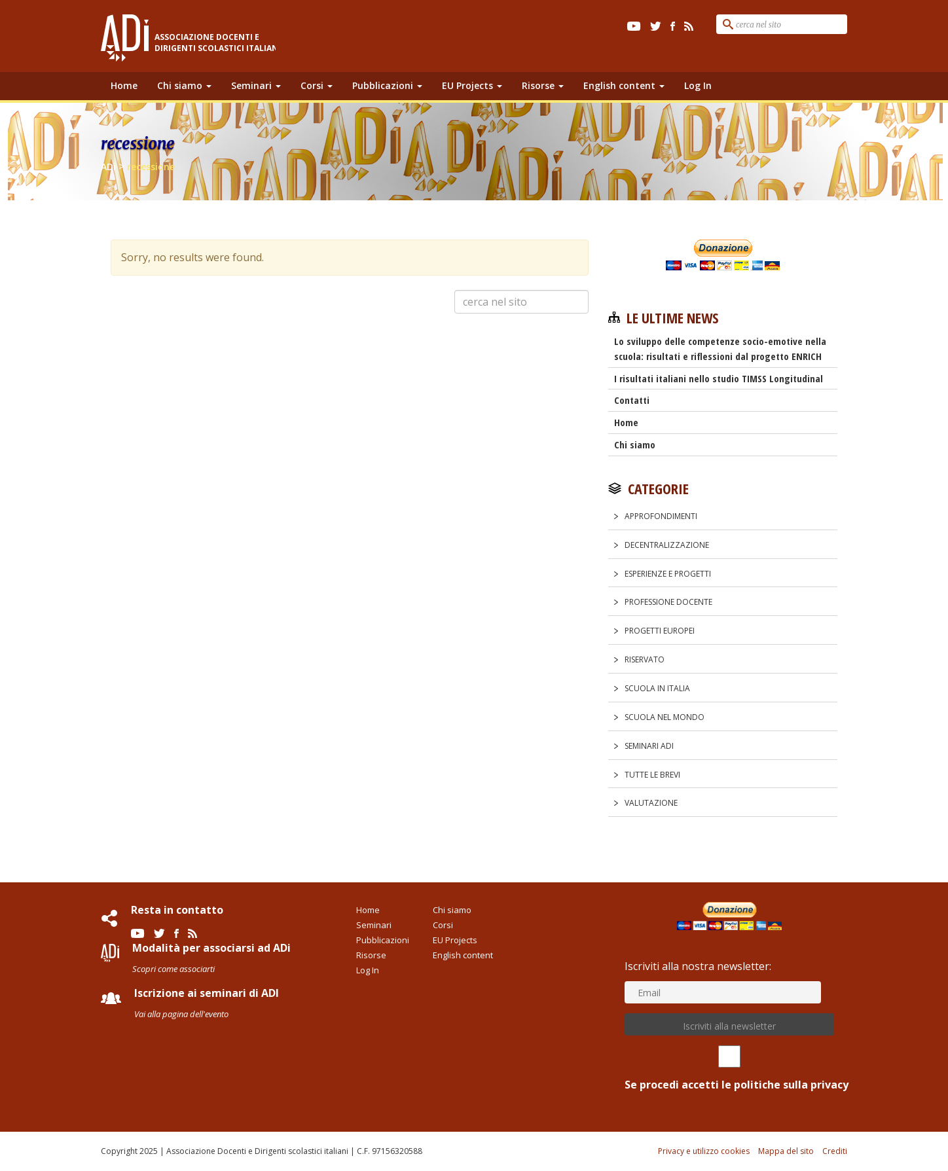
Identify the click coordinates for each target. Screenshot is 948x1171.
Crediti (834, 1151)
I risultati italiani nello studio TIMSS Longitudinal (718, 378)
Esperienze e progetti (668, 573)
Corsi (317, 85)
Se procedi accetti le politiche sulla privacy (729, 1068)
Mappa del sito (786, 1151)
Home (124, 85)
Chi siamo (184, 85)
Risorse (543, 85)
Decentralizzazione (667, 544)
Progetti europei (660, 630)
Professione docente (668, 601)
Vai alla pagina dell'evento (181, 1014)
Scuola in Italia (657, 688)
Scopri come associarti (173, 969)
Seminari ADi (649, 745)
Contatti (631, 399)
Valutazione (651, 802)
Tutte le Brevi (652, 774)
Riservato (645, 659)
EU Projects (472, 85)
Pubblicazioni (387, 85)
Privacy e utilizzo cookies (704, 1151)
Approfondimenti (661, 516)
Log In (698, 85)
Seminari (256, 85)
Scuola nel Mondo (664, 717)
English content (624, 85)
